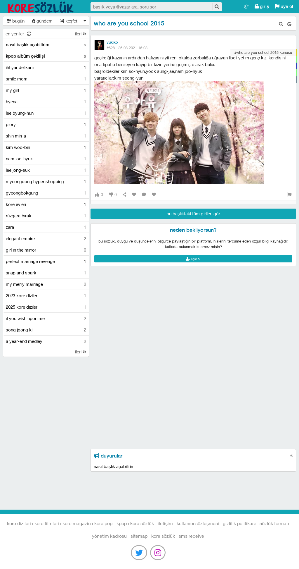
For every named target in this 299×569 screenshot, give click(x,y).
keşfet (68, 20)
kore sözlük (163, 536)
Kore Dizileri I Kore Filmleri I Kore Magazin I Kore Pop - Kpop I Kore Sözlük (41, 7)
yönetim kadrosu (109, 536)
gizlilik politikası (239, 523)
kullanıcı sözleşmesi (198, 523)
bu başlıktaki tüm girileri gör (193, 213)
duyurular (108, 456)
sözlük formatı (274, 523)
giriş (262, 6)
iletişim (165, 523)
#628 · (127, 47)
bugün (16, 20)
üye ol (284, 6)
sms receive (191, 536)
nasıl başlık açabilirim (114, 466)
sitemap (139, 536)
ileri (80, 33)
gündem (42, 20)
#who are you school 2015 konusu (263, 52)
